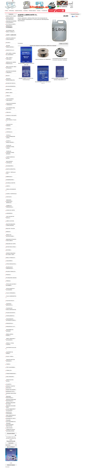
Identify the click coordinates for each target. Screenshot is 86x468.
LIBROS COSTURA (10, 220)
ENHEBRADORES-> (10, 179)
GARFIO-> (8, 186)
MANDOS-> (8, 231)
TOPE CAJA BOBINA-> (10, 367)
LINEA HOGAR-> (9, 427)
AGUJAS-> (8, 42)
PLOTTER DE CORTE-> (11, 24)
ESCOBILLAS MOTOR (10, 182)
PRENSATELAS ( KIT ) (10, 326)
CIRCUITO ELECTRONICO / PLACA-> (11, 120)
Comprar (51, 10)
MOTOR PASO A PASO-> (11, 246)
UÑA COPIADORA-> (10, 376)
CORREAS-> (8, 128)
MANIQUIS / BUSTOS (10, 386)
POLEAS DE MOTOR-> (10, 312)
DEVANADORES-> (10, 165)
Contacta (26, 10)
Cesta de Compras (11, 464)
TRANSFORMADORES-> (11, 373)
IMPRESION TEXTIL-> (10, 391)
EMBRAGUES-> (9, 176)
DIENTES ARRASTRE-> (11, 169)
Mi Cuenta (12, 10)
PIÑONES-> (8, 280)
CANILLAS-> (8, 112)
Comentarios (20, 43)
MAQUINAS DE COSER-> (11, 16)
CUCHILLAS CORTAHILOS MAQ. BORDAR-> (10, 152)
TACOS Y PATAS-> (10, 356)
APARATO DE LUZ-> (10, 50)
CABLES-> (8, 95)
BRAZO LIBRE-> (9, 92)
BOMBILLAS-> (9, 89)
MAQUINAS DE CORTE (11, 243)
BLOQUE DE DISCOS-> (11, 83)
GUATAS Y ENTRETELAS (11, 193)
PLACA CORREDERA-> (11, 292)
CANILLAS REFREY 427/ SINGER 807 (43, 59)
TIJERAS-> (8, 364)
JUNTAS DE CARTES (10, 210)
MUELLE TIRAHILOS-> (10, 257)
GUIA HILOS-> (9, 196)
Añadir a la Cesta (63, 43)
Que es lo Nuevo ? (11, 446)
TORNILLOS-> (9, 370)
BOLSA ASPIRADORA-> (11, 86)
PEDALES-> (8, 274)
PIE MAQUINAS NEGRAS (11, 277)
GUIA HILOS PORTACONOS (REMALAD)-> (9, 201)
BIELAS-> (8, 75)
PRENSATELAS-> (9, 323)
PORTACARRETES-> (10, 315)
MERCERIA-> (9, 387)
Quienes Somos (18, 10)
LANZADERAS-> (9, 213)
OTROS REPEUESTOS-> (11, 263)
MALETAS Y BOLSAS (10, 228)
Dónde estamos (32, 10)
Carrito (59, 10)
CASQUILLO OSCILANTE (11, 115)
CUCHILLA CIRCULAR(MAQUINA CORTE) (10, 136)
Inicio (7, 10)
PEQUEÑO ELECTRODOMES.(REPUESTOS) (10, 424)
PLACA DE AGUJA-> (10, 300)
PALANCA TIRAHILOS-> (11, 271)
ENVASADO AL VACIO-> (11, 418)
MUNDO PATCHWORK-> (11, 389)
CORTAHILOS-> (9, 131)
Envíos (39, 10)
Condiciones (44, 10)
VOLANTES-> (9, 384)
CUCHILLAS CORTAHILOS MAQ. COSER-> (10, 147)
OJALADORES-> (9, 260)
